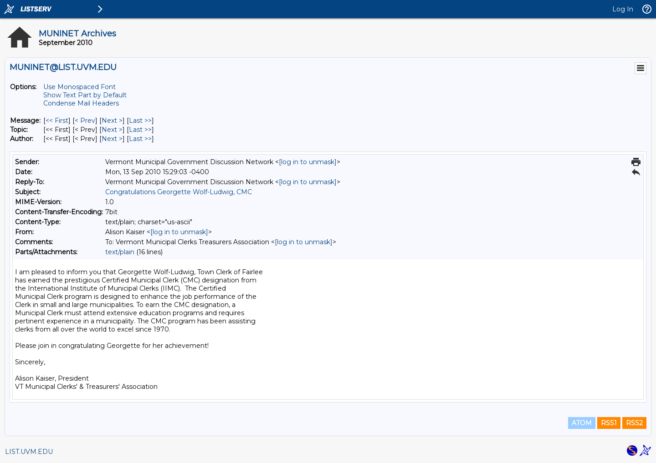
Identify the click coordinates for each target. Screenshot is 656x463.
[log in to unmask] (308, 162)
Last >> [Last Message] (140, 120)
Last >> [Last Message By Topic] (140, 130)
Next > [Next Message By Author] (112, 139)
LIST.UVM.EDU (29, 452)
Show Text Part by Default (85, 95)
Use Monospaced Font (79, 87)
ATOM (582, 423)
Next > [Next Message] (112, 120)
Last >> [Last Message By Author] (140, 139)
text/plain (119, 252)
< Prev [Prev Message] (85, 120)
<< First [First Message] (57, 120)
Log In (622, 9)
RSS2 (634, 423)
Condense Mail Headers (81, 103)
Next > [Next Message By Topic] (112, 130)
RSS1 (609, 423)
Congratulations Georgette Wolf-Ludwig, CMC (178, 192)
